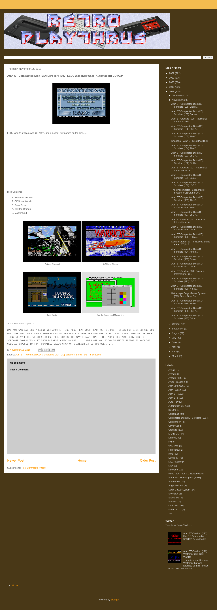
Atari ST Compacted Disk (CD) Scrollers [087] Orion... (187, 317)
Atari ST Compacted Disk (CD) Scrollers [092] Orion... (187, 265)
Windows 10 (174, 509)
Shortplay (173, 493)
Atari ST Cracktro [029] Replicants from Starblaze (189, 120)
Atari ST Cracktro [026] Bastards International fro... (188, 272)
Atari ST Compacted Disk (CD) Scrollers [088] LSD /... (187, 309)
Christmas (173, 414)
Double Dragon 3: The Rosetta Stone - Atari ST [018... (190, 243)
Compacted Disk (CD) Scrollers (58, 354)
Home (82, 460)
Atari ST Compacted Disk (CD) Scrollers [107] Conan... (187, 113)
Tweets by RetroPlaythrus (178, 525)
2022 (172, 73)
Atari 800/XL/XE (176, 386)
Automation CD (33, 354)
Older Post (148, 460)
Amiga (171, 370)
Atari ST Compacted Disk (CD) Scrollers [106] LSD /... (187, 127)
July (174, 337)
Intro (170, 453)
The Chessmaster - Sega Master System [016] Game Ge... (188, 191)
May (174, 347)
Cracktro (172, 429)
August (176, 333)
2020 (172, 82)
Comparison (174, 421)
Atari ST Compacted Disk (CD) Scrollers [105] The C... (187, 135)
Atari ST (19, 354)
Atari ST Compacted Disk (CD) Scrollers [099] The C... (187, 198)
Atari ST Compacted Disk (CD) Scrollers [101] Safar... (187, 176)
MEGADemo (175, 461)
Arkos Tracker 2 (176, 382)
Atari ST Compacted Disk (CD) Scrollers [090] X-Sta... (187, 287)
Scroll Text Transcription (88, 354)
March (175, 356)
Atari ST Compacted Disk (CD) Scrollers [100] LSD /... (187, 184)
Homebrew (174, 449)
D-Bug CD (173, 433)
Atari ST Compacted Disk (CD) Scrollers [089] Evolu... (187, 302)
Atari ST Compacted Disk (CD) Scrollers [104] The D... (187, 147)
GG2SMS (173, 445)
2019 (172, 87)
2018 (172, 91)
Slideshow (173, 497)
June (175, 342)
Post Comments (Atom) (34, 467)
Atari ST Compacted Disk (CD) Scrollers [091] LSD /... (187, 280)
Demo (171, 437)
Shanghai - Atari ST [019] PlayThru (189, 141)
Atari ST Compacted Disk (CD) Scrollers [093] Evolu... (187, 258)
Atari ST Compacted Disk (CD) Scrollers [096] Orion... (187, 228)
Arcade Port (174, 378)
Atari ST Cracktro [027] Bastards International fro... (188, 221)
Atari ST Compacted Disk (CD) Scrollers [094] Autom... (187, 250)
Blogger (115, 599)
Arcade (172, 374)
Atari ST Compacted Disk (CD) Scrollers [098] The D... (187, 206)
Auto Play (173, 401)
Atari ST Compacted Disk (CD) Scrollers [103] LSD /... (187, 154)
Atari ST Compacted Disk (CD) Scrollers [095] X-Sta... (187, 235)
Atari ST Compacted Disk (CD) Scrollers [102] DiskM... (187, 161)
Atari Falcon (174, 389)
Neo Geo (173, 469)
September (178, 328)
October (176, 324)
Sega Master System (179, 489)
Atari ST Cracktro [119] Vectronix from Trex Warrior (195, 554)
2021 (172, 77)
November (178, 100)
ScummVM (174, 481)
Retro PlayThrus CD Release (183, 473)
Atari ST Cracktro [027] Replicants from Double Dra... (189, 169)
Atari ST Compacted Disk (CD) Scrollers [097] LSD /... (187, 213)
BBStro (172, 410)
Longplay (173, 457)
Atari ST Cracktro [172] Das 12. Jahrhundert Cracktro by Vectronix (195, 536)
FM (170, 441)
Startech (172, 501)
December (178, 95)
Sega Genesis (175, 485)
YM (170, 513)
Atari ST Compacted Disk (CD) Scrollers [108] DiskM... (187, 105)
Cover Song (174, 425)
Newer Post (15, 460)
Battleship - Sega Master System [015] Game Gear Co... (188, 295)
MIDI (170, 465)
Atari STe (173, 397)
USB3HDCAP (175, 505)
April (174, 351)
